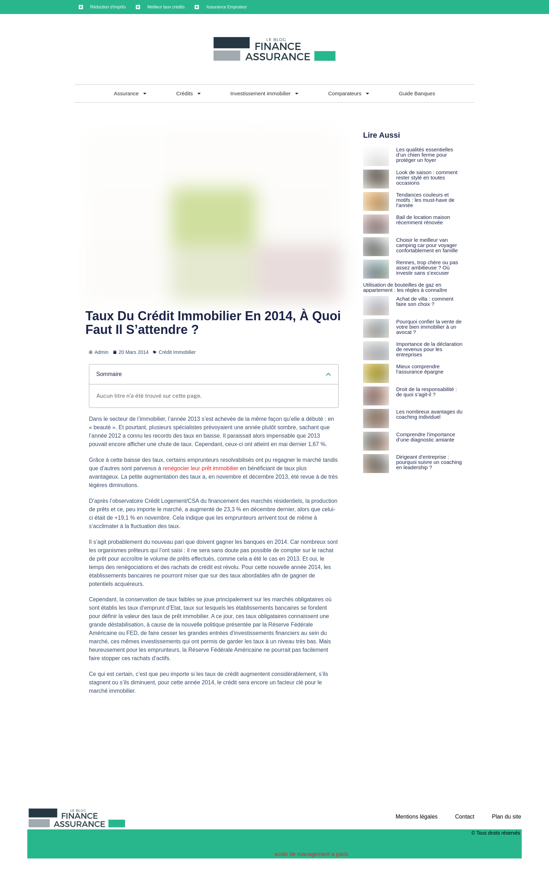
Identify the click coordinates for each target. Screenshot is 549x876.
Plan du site (506, 817)
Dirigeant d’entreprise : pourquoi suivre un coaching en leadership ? (429, 462)
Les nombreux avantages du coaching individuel (429, 414)
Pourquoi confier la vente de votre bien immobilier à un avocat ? (428, 327)
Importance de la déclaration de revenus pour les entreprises (429, 349)
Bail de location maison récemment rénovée (423, 219)
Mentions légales (417, 817)
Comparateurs (349, 93)
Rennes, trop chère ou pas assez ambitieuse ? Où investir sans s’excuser (427, 267)
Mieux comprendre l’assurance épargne (419, 369)
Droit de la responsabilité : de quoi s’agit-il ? (426, 391)
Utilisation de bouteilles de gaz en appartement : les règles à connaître (405, 287)
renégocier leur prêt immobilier (200, 468)
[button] (328, 374)
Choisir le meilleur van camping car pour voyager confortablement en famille (427, 245)
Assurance (130, 93)
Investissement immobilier (265, 93)
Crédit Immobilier (177, 352)
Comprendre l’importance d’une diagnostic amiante (425, 437)
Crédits (189, 93)
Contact (464, 817)
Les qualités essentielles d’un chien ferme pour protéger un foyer (424, 154)
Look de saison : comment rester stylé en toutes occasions (426, 177)
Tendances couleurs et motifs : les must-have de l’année (425, 200)
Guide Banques (417, 93)
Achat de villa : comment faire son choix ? (424, 301)
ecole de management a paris (311, 854)
